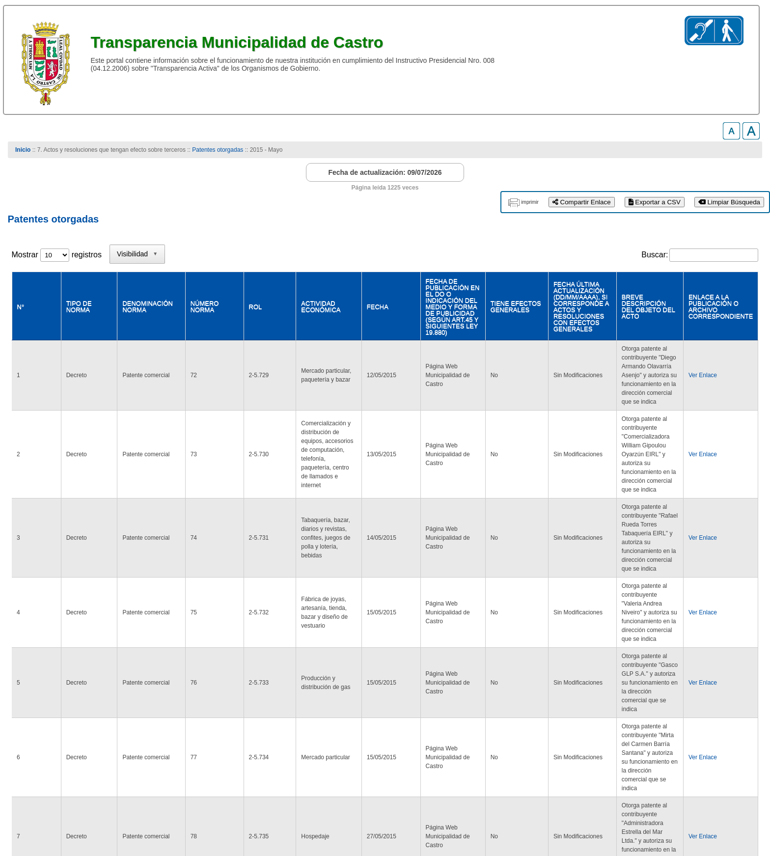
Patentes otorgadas (217, 149)
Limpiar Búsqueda (729, 202)
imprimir (530, 202)
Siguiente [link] (704, 728)
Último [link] (742, 728)
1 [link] (673, 728)
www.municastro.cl (44, 817)
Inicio (22, 149)
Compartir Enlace (581, 202)
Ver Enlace (688, 347)
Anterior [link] (645, 728)
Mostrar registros (57, 254)
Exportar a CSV (655, 202)
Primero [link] (607, 728)
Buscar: (654, 254)
